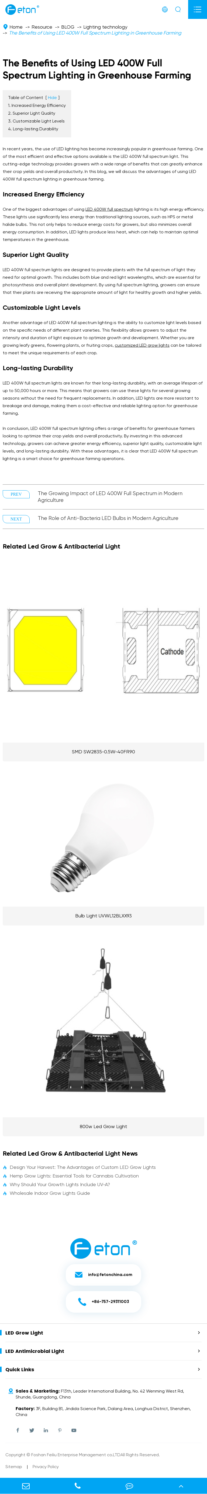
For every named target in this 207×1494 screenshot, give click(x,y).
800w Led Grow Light (103, 1126)
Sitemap (13, 1467)
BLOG (67, 27)
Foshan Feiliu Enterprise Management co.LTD (75, 1455)
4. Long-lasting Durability (33, 129)
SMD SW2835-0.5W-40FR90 (103, 752)
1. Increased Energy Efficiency (37, 106)
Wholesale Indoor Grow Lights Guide (46, 1193)
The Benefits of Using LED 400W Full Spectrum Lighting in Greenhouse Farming (95, 33)
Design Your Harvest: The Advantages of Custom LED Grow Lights (79, 1167)
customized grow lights (142, 345)
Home (16, 27)
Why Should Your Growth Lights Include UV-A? (56, 1184)
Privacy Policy (46, 1467)
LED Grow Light (24, 1332)
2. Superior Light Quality (31, 113)
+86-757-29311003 (103, 1302)
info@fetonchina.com (103, 1275)
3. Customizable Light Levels (36, 121)
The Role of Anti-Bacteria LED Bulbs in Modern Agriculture (108, 518)
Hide (52, 98)
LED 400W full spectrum (109, 209)
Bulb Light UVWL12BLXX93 (103, 916)
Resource (42, 27)
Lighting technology (105, 27)
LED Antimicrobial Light (34, 1351)
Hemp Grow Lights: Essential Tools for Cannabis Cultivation (71, 1176)
